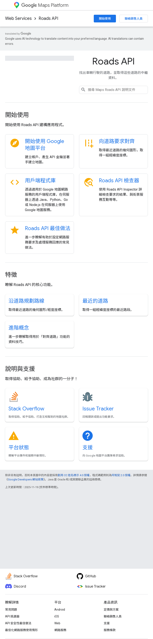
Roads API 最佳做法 (47, 228)
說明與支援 (20, 369)
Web (57, 623)
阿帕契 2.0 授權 (121, 475)
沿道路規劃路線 (26, 301)
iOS (56, 616)
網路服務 (60, 630)
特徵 (11, 275)
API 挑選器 (12, 616)
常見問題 (11, 609)
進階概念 (19, 328)
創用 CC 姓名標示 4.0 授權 (73, 475)
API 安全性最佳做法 (18, 623)
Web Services (18, 18)
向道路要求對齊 (117, 141)
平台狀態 (19, 447)
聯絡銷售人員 (134, 18)
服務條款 (110, 630)
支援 (87, 447)
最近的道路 (95, 301)
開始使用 (105, 18)
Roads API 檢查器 (119, 180)
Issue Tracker (98, 409)
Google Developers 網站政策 (25, 479)
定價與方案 (111, 609)
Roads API (48, 18)
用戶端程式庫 (40, 180)
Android (59, 609)
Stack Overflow (26, 409)
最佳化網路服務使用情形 (21, 630)
